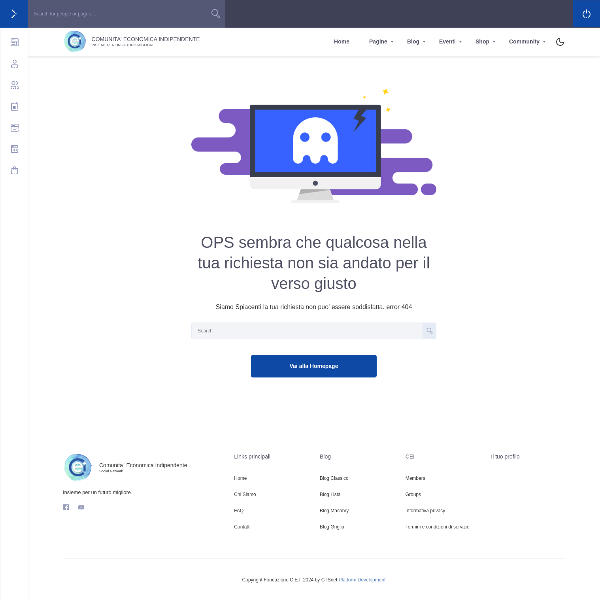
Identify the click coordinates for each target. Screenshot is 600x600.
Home (341, 41)
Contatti (242, 527)
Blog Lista (330, 494)
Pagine (378, 41)
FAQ (238, 510)
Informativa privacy (425, 510)
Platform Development (362, 580)
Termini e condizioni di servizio (438, 527)
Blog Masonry (334, 510)
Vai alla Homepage (314, 366)
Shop (482, 41)
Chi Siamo (245, 494)
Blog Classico (334, 478)
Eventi (447, 41)
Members (415, 478)
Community (524, 41)
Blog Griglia (332, 527)
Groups (413, 494)
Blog (413, 41)
